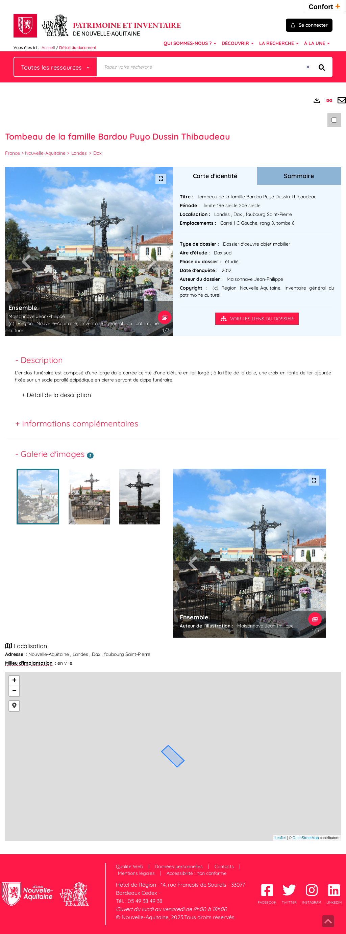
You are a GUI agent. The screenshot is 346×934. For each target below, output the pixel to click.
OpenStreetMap (306, 838)
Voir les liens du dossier (257, 319)
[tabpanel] (173, 385)
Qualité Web (129, 866)
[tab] (173, 358)
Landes (79, 153)
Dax (97, 153)
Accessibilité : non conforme (197, 873)
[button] (14, 706)
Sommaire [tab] (299, 176)
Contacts (224, 866)
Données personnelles (179, 866)
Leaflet (280, 838)
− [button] (14, 691)
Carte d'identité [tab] (215, 176)
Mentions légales (136, 873)
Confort (324, 6)
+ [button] (14, 681)
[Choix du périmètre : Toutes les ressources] (55, 67)
